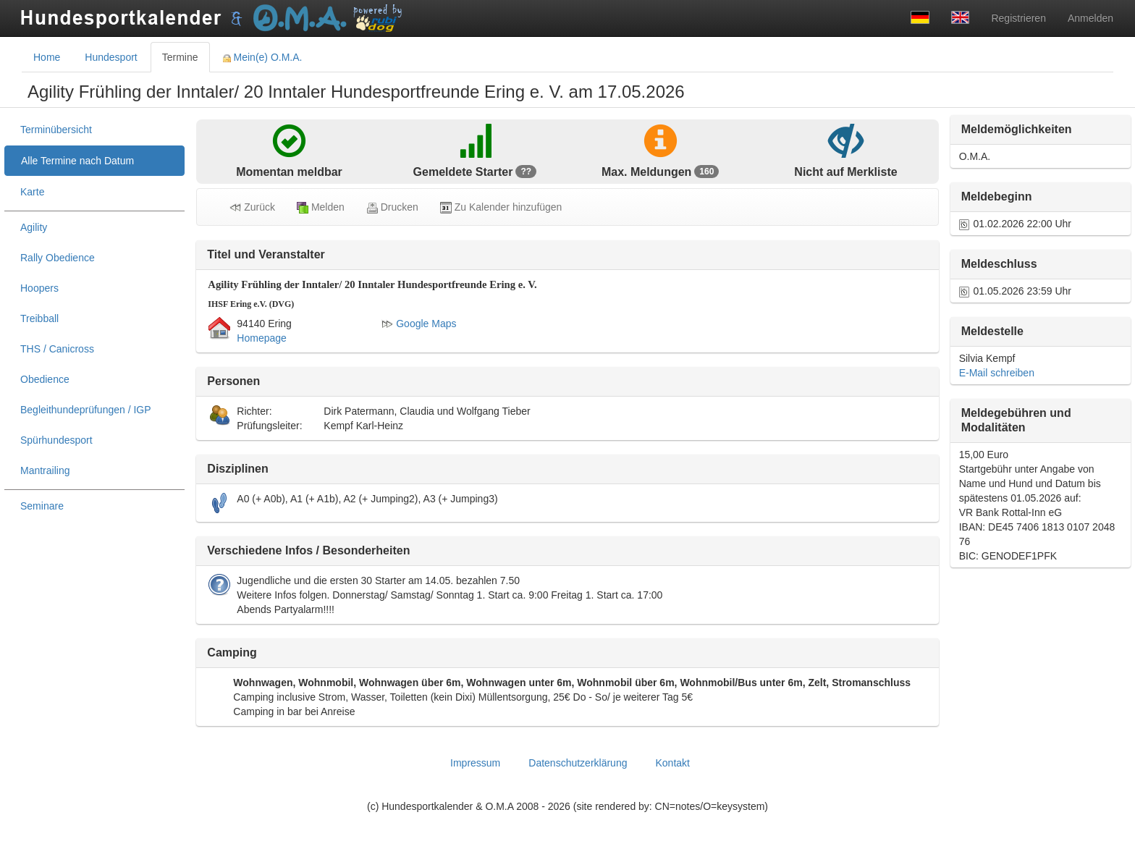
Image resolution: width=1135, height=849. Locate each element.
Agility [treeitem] (33, 227)
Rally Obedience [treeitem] (57, 257)
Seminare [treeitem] (42, 506)
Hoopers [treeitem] (39, 288)
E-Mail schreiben (996, 373)
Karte (32, 192)
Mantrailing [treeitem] (44, 470)
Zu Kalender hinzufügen (501, 207)
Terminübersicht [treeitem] (56, 129)
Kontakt (672, 763)
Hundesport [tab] (111, 57)
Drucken (392, 207)
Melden (321, 207)
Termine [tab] (180, 57)
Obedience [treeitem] (44, 379)
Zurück (252, 207)
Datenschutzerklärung (577, 763)
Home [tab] (46, 57)
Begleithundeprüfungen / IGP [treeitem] (85, 409)
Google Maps (418, 323)
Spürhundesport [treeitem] (56, 440)
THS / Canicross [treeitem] (57, 349)
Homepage (262, 338)
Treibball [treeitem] (39, 318)
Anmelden (1090, 18)
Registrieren (1018, 18)
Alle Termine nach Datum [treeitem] (77, 160)
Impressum (475, 763)
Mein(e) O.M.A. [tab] (263, 57)
